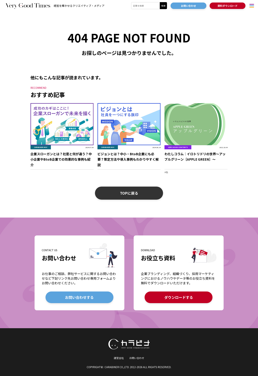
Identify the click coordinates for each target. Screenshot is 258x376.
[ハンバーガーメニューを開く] (251, 5)
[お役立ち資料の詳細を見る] (178, 272)
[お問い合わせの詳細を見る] (79, 272)
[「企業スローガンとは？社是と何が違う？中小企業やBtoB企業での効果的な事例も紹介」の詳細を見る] (62, 136)
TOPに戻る (129, 193)
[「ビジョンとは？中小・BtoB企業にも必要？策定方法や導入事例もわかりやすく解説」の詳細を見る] (129, 136)
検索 (163, 5)
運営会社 (119, 358)
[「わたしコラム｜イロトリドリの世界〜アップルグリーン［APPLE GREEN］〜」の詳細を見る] (196, 138)
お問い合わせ (136, 358)
